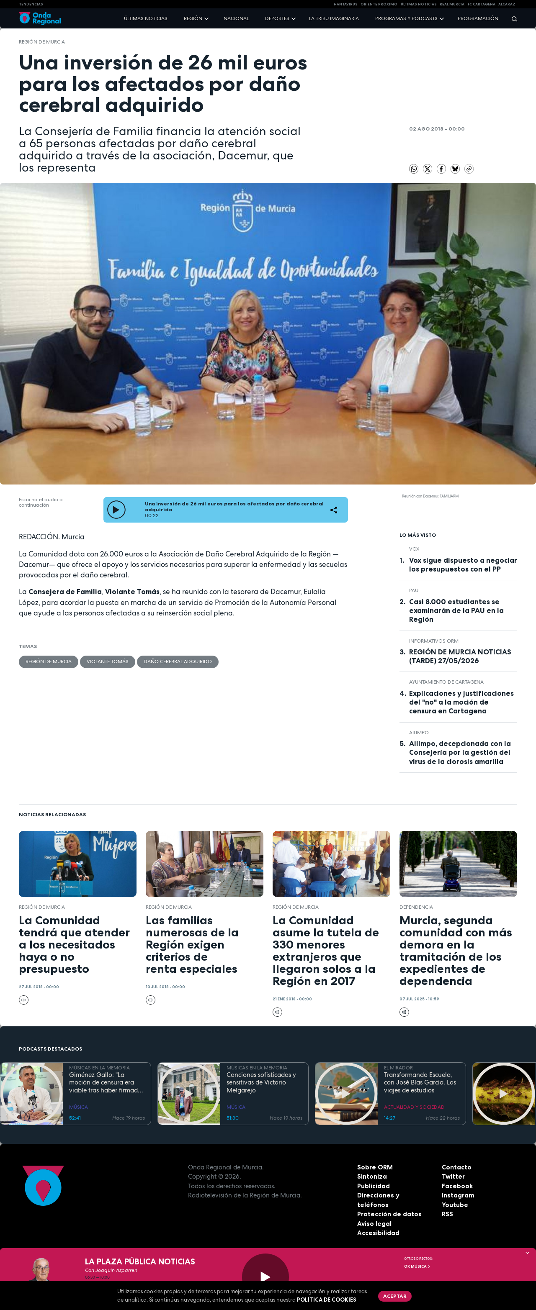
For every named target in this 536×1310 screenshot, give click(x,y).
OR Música (417, 1266)
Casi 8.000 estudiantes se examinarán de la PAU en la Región (456, 610)
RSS (447, 1214)
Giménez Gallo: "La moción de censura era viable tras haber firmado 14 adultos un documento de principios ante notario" (105, 1083)
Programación (478, 18)
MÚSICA (78, 1107)
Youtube (455, 1205)
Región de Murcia (42, 41)
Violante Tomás (108, 661)
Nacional (236, 18)
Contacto (457, 1167)
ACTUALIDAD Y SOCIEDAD (414, 1107)
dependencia (416, 907)
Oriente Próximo (379, 4)
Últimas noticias (146, 18)
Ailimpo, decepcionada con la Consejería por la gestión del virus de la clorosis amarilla (460, 752)
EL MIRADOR (398, 1067)
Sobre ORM (375, 1167)
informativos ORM (434, 641)
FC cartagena (481, 4)
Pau (413, 590)
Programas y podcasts (406, 18)
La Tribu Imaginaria (334, 18)
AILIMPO (419, 732)
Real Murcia (452, 4)
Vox (414, 549)
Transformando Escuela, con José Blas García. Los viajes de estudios (420, 1083)
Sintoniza (372, 1176)
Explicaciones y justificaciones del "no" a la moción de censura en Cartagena (461, 702)
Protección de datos (389, 1214)
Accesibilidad (378, 1233)
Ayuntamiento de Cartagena (446, 682)
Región (193, 18)
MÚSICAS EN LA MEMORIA (99, 1067)
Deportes (277, 18)
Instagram (458, 1195)
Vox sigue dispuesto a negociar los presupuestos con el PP (463, 564)
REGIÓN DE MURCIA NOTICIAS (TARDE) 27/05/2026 (460, 656)
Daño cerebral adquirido (178, 661)
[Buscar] (511, 18)
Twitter (453, 1176)
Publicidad (373, 1186)
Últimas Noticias (419, 4)
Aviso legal (374, 1224)
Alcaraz (506, 4)
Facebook (457, 1186)
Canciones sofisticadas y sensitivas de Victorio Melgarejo (261, 1083)
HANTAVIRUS (346, 4)
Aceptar (395, 1296)
